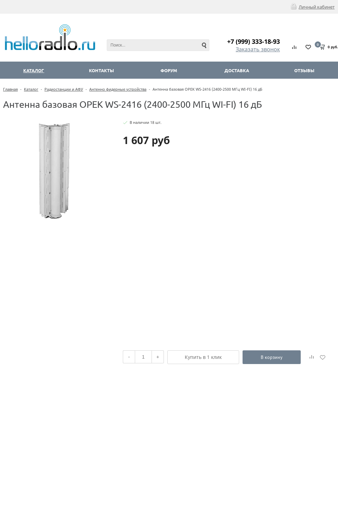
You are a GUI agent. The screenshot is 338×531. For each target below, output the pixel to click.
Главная (10, 89)
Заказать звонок (258, 49)
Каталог (31, 89)
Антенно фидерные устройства (117, 89)
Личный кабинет (317, 7)
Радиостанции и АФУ (63, 89)
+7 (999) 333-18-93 (253, 41)
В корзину (272, 357)
